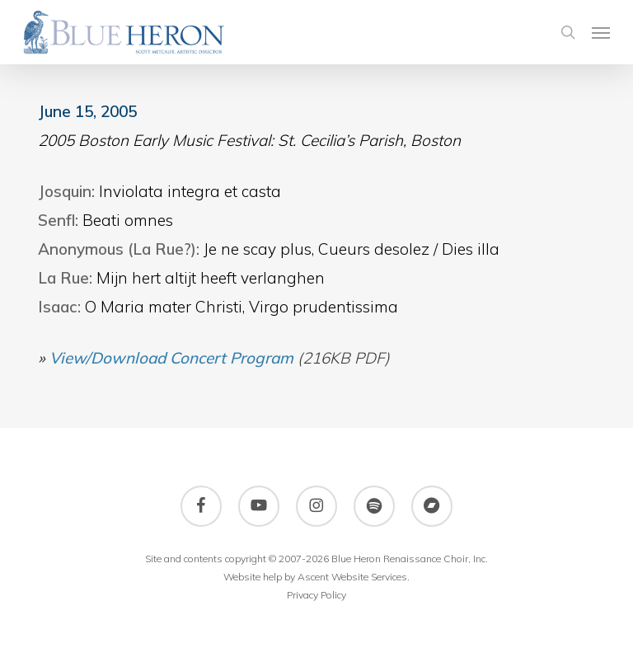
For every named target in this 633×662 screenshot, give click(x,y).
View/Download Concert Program (171, 358)
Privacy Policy (316, 595)
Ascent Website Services (352, 576)
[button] (601, 32)
